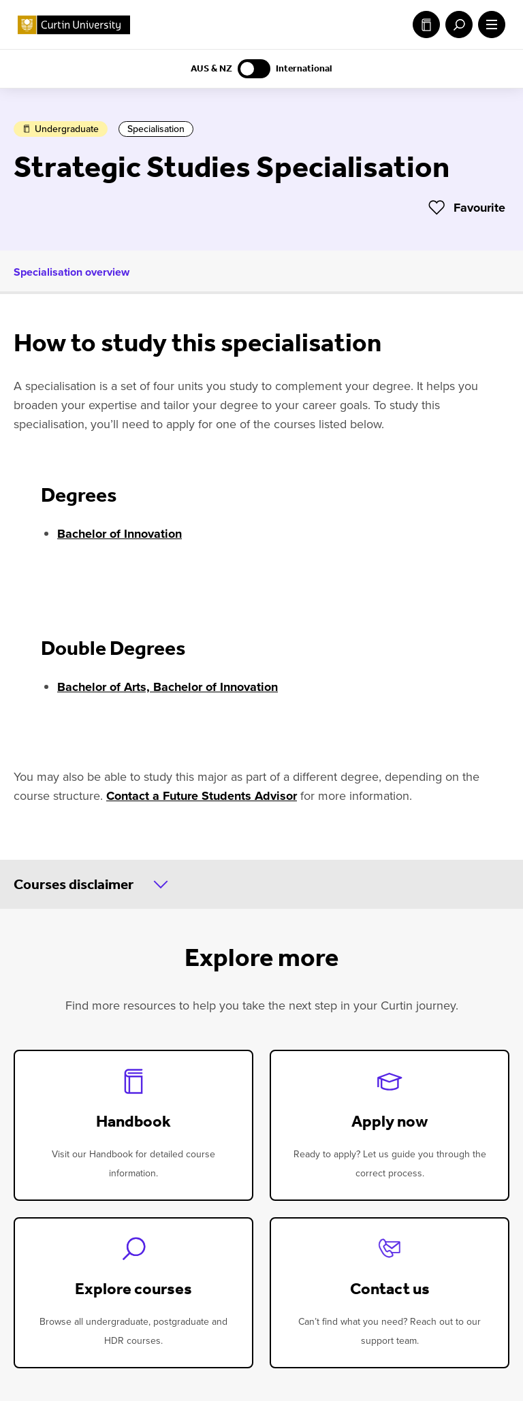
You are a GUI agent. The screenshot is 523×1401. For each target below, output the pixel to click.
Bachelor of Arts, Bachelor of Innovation (167, 687)
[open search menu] (456, 24)
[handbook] (133, 1125)
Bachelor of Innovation (119, 534)
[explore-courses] (133, 1292)
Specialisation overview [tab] (71, 272)
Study (426, 24)
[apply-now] (389, 1125)
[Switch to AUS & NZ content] (254, 68)
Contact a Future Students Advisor (201, 796)
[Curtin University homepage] (74, 24)
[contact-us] (389, 1292)
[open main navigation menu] (489, 24)
